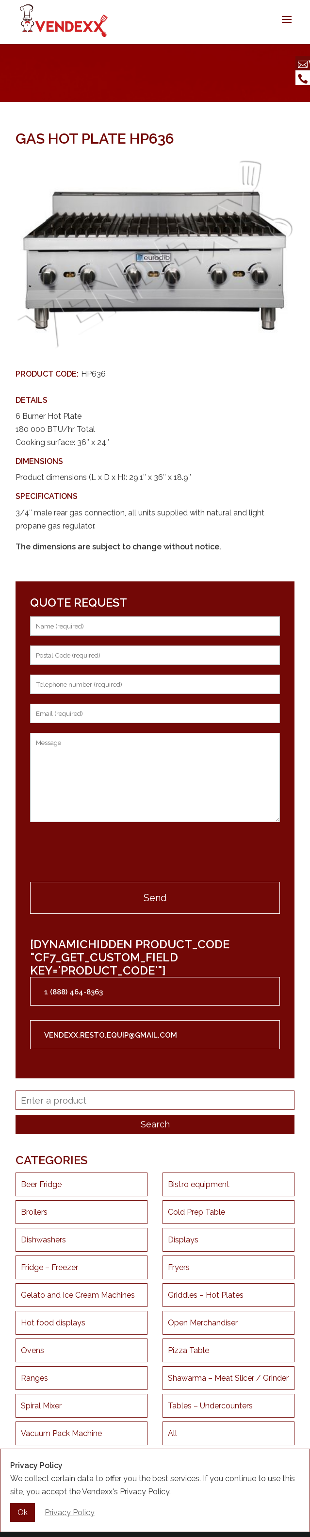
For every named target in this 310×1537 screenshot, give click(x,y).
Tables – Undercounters (210, 1405)
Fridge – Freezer (49, 1267)
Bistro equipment (198, 1184)
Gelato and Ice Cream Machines (78, 1295)
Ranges (34, 1378)
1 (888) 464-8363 (73, 992)
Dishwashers (43, 1239)
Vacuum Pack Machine (61, 1433)
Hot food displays (53, 1322)
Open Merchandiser (203, 1322)
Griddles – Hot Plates (206, 1295)
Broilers (34, 1212)
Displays (183, 1239)
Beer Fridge (41, 1184)
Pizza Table (188, 1350)
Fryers (179, 1267)
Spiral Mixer (41, 1405)
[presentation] (104, 853)
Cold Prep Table (196, 1212)
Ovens (32, 1350)
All (172, 1433)
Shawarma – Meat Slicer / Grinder (228, 1378)
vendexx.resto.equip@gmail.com (110, 1035)
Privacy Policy (70, 1512)
